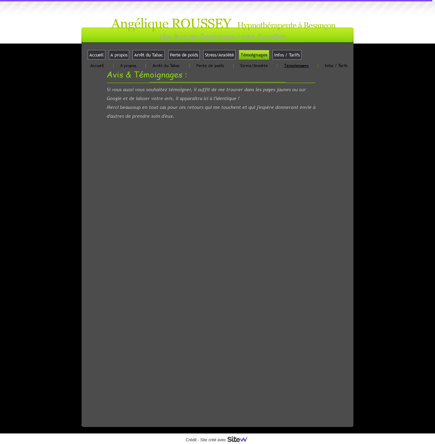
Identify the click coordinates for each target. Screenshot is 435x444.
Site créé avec (226, 440)
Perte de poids (184, 55)
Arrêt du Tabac (148, 55)
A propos (118, 55)
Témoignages (254, 55)
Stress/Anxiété (219, 55)
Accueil (96, 55)
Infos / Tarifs (287, 55)
